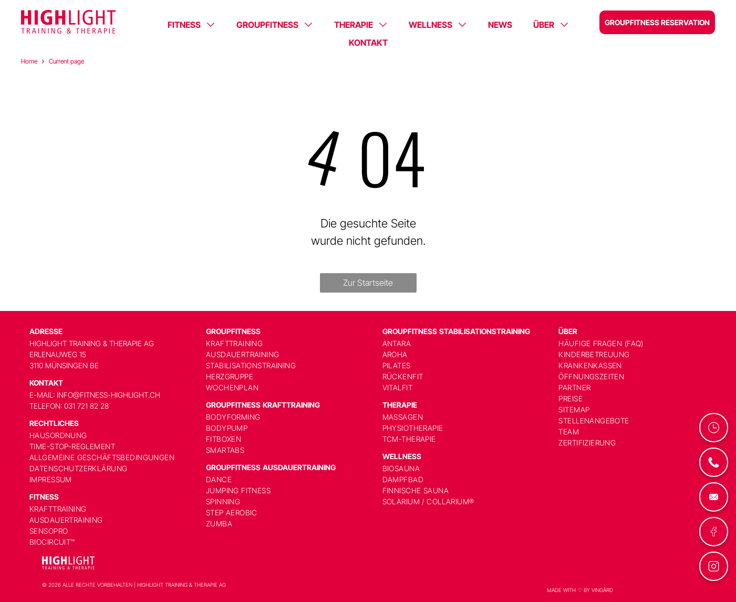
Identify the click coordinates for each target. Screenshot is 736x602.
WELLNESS (430, 24)
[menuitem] (110, 435)
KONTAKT (368, 42)
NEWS (500, 24)
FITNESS (184, 24)
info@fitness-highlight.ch (108, 394)
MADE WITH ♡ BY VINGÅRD (580, 590)
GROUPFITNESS (267, 24)
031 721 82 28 (86, 405)
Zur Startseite (368, 282)
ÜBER (543, 24)
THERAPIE (353, 24)
